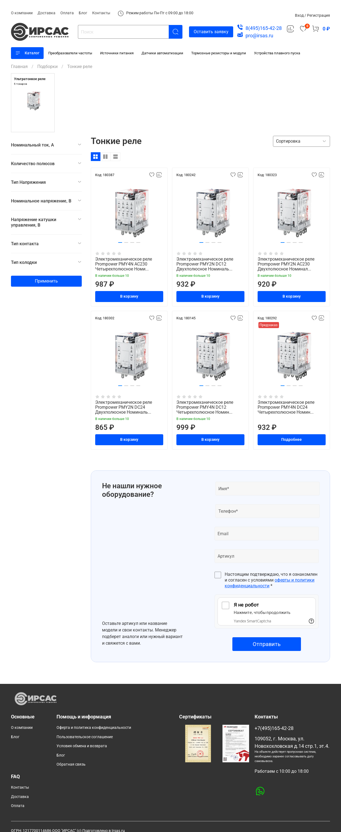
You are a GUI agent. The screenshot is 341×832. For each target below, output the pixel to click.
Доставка (46, 13)
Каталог (27, 53)
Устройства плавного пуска (277, 53)
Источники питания (117, 53)
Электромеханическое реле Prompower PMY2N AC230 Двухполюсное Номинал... (286, 264)
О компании (22, 13)
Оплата (67, 13)
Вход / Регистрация (312, 15)
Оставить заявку (211, 31)
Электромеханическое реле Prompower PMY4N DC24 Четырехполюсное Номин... (286, 407)
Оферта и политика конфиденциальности (94, 727)
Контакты (101, 13)
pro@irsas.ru (259, 35)
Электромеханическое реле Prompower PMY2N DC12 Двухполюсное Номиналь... (204, 264)
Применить (46, 281)
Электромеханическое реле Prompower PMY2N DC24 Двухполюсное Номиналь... (123, 407)
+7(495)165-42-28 (274, 728)
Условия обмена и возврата (82, 746)
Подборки (47, 66)
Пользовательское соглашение (85, 737)
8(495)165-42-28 (264, 28)
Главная (19, 66)
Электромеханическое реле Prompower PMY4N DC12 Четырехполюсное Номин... (204, 407)
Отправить (267, 644)
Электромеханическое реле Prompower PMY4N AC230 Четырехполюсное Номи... (123, 264)
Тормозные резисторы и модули (218, 53)
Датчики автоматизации (162, 53)
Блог (83, 13)
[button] (120, 242)
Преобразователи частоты (70, 53)
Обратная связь (71, 764)
